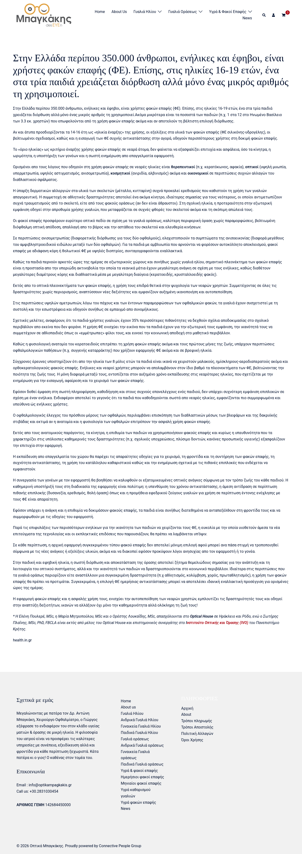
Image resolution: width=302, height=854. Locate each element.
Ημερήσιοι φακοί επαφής (142, 777)
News (247, 18)
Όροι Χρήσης (192, 740)
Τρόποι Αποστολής (197, 727)
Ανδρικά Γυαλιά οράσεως (142, 745)
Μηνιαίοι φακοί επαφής (141, 783)
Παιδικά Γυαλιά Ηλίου (139, 732)
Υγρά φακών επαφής (138, 802)
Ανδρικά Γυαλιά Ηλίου (139, 720)
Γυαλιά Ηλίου (145, 11)
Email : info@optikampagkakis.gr (44, 785)
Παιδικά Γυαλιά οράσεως (142, 764)
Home (100, 11)
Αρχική (187, 708)
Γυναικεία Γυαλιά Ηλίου (141, 726)
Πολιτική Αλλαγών (197, 733)
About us (119, 11)
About (186, 714)
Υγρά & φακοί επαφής (227, 11)
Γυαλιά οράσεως (182, 11)
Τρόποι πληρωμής (196, 721)
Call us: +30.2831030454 (37, 791)
